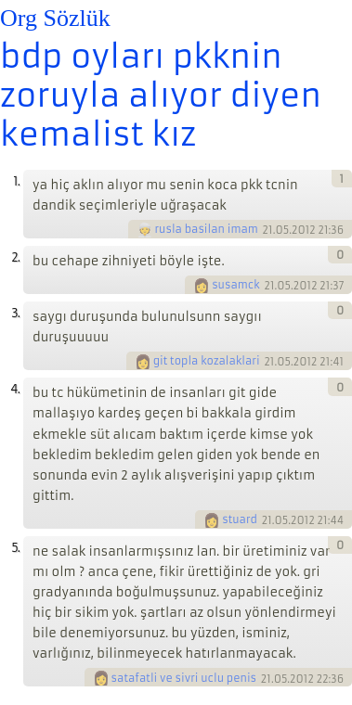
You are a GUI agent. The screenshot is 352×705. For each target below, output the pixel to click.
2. (15, 257)
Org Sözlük (55, 18)
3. (15, 313)
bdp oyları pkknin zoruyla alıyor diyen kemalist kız (160, 95)
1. (16, 181)
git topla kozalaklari (206, 360)
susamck (236, 284)
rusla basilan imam (206, 229)
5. (15, 548)
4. (15, 389)
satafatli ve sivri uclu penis (183, 678)
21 (268, 230)
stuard (239, 519)
